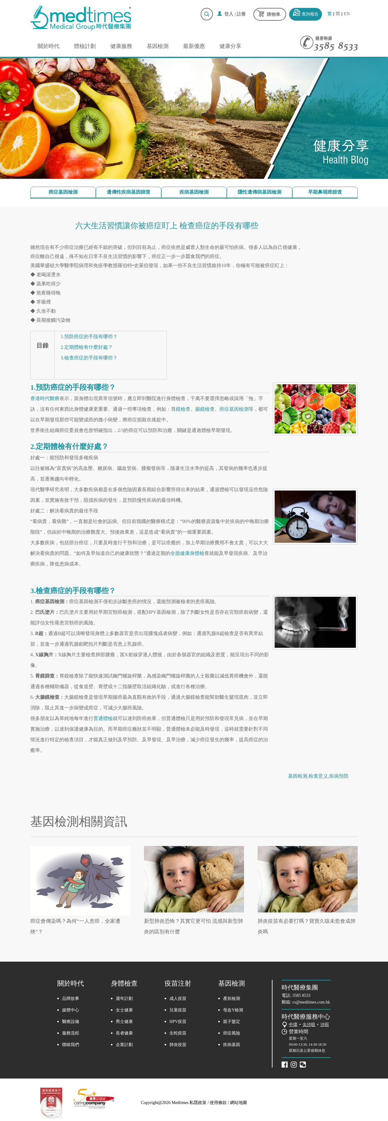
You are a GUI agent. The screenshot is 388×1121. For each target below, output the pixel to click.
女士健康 (124, 1010)
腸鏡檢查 (205, 409)
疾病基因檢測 (194, 192)
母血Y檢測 (233, 1010)
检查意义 (318, 776)
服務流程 (70, 1033)
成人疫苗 (177, 998)
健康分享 (230, 46)
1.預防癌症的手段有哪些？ (89, 336)
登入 (228, 14)
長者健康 (124, 1033)
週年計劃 (124, 998)
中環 (293, 1024)
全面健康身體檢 (187, 553)
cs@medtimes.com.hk (311, 1002)
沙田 (324, 1024)
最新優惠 (194, 46)
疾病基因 (231, 1044)
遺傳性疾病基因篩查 (128, 192)
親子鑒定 (231, 1021)
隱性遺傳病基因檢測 (259, 192)
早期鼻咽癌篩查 (325, 192)
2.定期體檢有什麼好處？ (87, 347)
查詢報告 (310, 14)
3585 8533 (302, 995)
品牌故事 (70, 998)
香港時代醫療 (44, 398)
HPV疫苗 (177, 1021)
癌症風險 (231, 1033)
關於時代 (48, 46)
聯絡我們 (70, 1044)
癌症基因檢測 (63, 192)
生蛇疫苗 (177, 1033)
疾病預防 (339, 776)
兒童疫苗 (177, 1010)
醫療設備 (70, 1021)
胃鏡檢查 (180, 409)
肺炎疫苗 (177, 1044)
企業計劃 (124, 1044)
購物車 (273, 14)
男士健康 (124, 1021)
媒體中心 (70, 1010)
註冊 (241, 14)
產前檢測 (231, 998)
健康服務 (121, 46)
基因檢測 (158, 46)
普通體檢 (103, 718)
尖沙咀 (309, 1024)
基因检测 (297, 776)
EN (347, 14)
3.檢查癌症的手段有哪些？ (89, 357)
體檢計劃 (85, 46)
